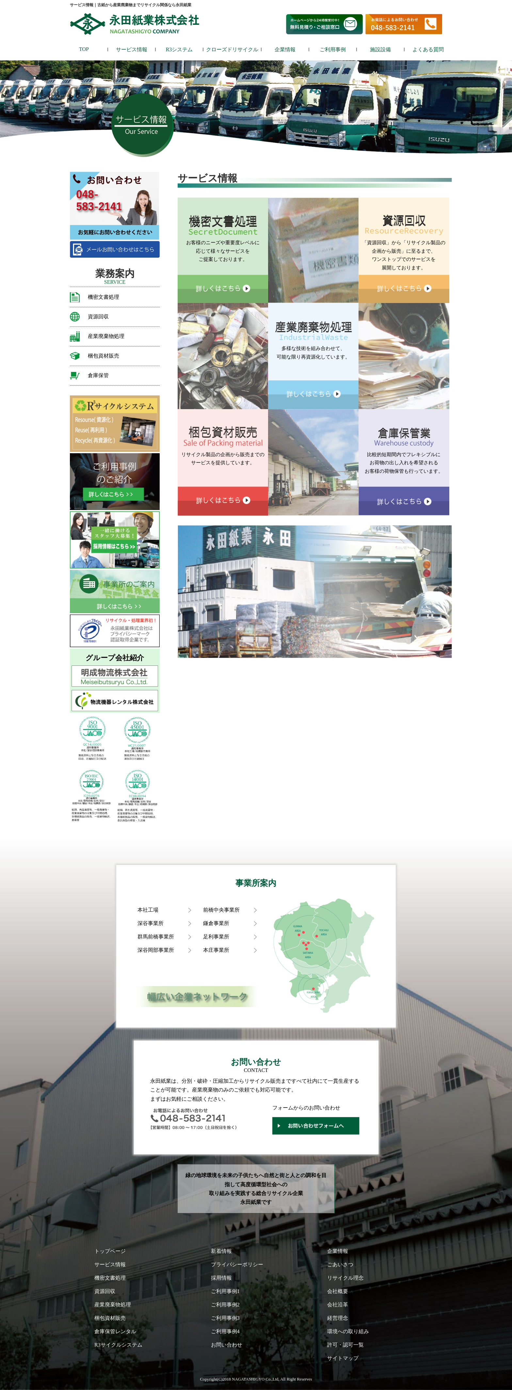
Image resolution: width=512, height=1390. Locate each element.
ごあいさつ (340, 1264)
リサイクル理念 (345, 1278)
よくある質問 (428, 49)
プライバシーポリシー (237, 1264)
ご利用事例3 (225, 1318)
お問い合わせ (226, 1345)
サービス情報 (131, 49)
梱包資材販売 (103, 356)
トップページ (110, 1251)
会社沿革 (337, 1304)
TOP (84, 49)
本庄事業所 (216, 950)
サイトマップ (343, 1358)
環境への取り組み (348, 1331)
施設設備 (380, 49)
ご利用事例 (333, 49)
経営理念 (337, 1318)
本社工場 (147, 910)
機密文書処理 (103, 297)
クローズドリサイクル (232, 49)
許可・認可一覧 (345, 1345)
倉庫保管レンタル (115, 1331)
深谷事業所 (150, 923)
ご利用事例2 (225, 1304)
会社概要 (337, 1291)
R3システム (179, 49)
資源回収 (98, 316)
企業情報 (285, 49)
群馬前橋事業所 (155, 936)
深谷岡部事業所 (155, 950)
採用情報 (221, 1278)
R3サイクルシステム (118, 1345)
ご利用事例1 (225, 1291)
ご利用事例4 (225, 1331)
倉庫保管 (98, 375)
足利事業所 (216, 936)
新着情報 (221, 1251)
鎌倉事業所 (216, 923)
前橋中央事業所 (221, 910)
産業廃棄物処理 (106, 336)
